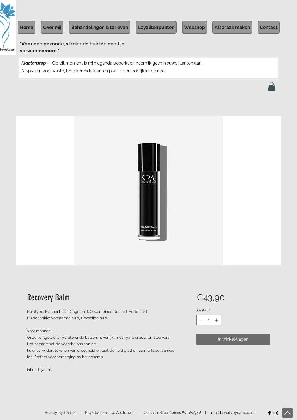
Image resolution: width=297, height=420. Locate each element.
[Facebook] (269, 413)
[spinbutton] (209, 320)
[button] (271, 86)
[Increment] (217, 320)
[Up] (287, 413)
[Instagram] (276, 413)
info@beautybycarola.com (233, 412)
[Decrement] (200, 320)
